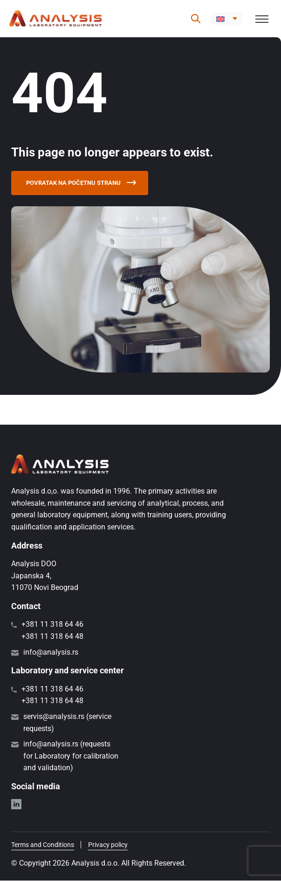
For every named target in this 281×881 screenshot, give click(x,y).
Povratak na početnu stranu (84, 183)
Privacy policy (108, 845)
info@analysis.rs (50, 652)
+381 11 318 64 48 (52, 636)
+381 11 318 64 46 (52, 625)
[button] (227, 19)
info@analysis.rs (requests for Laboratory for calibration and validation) (70, 756)
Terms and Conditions (42, 845)
